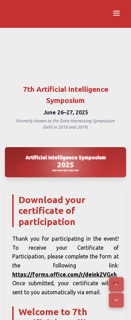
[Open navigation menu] (116, 14)
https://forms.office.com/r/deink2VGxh (64, 274)
